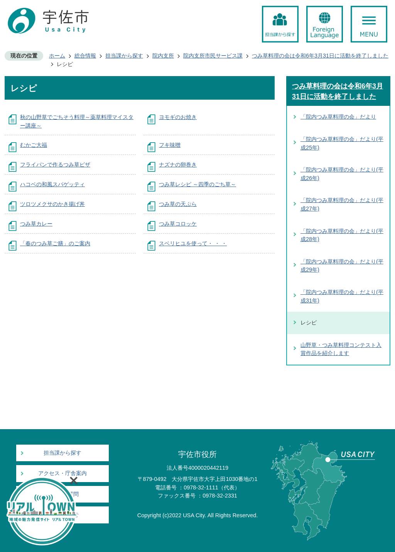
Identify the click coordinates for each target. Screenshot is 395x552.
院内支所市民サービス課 (213, 56)
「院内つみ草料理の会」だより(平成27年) (341, 204)
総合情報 (85, 56)
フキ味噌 (170, 145)
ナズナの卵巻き (178, 164)
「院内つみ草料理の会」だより (338, 117)
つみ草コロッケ (178, 224)
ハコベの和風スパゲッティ (52, 184)
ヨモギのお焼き (178, 117)
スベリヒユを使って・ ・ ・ (193, 243)
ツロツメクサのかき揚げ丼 (52, 204)
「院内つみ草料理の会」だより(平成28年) (341, 235)
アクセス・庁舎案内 (62, 473)
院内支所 (163, 56)
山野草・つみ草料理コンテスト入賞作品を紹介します (340, 349)
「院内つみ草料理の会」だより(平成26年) (341, 173)
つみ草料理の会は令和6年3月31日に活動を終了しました (320, 56)
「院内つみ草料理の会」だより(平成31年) (341, 296)
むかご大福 (33, 145)
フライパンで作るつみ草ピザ (55, 164)
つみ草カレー (36, 224)
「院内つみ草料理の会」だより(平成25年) (341, 143)
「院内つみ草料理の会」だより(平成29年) (341, 265)
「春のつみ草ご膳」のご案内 (55, 243)
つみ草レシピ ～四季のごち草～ (197, 184)
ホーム (57, 56)
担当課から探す (124, 56)
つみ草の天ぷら (178, 204)
